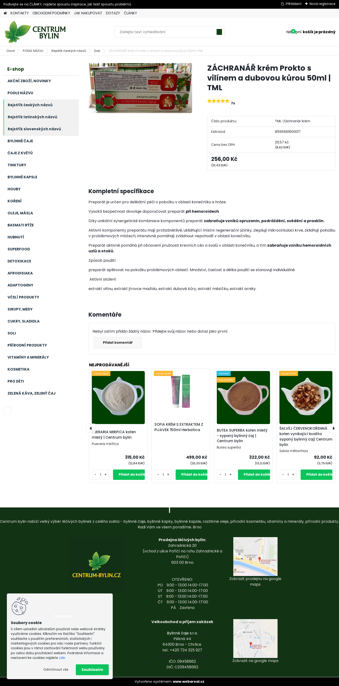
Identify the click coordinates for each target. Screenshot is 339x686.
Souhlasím (92, 669)
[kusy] (100, 475)
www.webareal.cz (188, 681)
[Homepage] (5, 13)
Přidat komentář (118, 342)
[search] (219, 33)
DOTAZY (113, 13)
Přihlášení (293, 3)
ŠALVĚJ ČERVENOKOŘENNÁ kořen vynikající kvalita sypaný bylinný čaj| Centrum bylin (305, 436)
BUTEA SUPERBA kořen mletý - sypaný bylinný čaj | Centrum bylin (242, 436)
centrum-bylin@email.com (182, 655)
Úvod (11, 51)
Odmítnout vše (55, 669)
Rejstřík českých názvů (69, 51)
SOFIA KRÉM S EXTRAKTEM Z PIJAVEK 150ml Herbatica (178, 427)
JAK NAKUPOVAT (88, 13)
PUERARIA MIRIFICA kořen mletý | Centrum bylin (114, 434)
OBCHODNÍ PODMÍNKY (51, 13)
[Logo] (36, 32)
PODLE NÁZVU (33, 51)
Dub (97, 51)
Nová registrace (322, 3)
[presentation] (91, 428)
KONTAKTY (20, 13)
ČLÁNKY (130, 13)
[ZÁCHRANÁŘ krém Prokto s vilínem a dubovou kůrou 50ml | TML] (140, 88)
